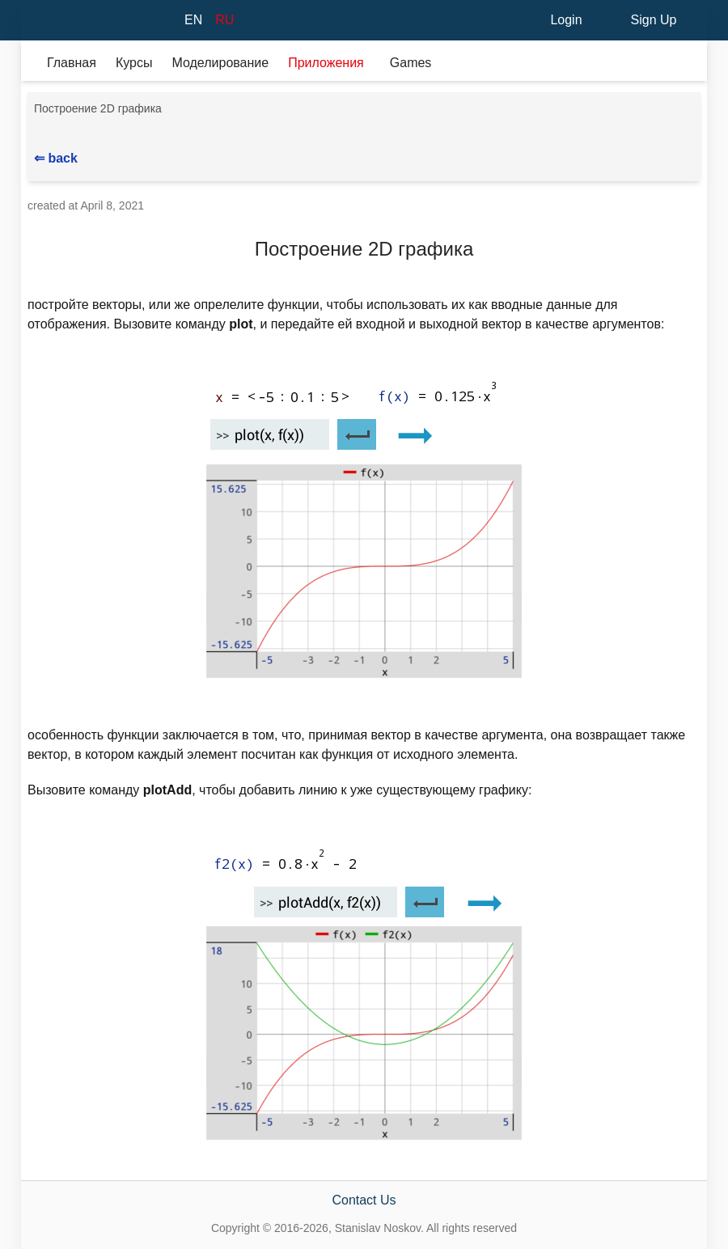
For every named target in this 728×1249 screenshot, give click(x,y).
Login (566, 20)
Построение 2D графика (98, 108)
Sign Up (654, 20)
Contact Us (364, 1200)
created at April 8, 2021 (86, 205)
